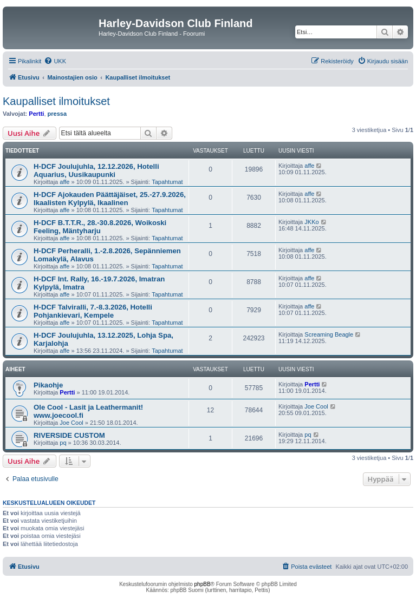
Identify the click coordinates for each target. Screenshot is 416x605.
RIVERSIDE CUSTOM (69, 435)
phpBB (202, 584)
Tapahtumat (167, 182)
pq (63, 442)
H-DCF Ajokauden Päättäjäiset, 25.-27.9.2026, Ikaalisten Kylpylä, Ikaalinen (110, 198)
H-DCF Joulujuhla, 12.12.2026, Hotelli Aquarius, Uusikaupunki (96, 170)
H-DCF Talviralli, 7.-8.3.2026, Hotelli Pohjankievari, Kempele (93, 311)
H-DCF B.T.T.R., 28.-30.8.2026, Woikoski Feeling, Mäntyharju (100, 227)
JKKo (311, 222)
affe (64, 182)
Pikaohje (48, 385)
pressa (57, 113)
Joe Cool (71, 422)
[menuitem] (55, 61)
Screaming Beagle (328, 334)
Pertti (36, 113)
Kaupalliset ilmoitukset (56, 101)
